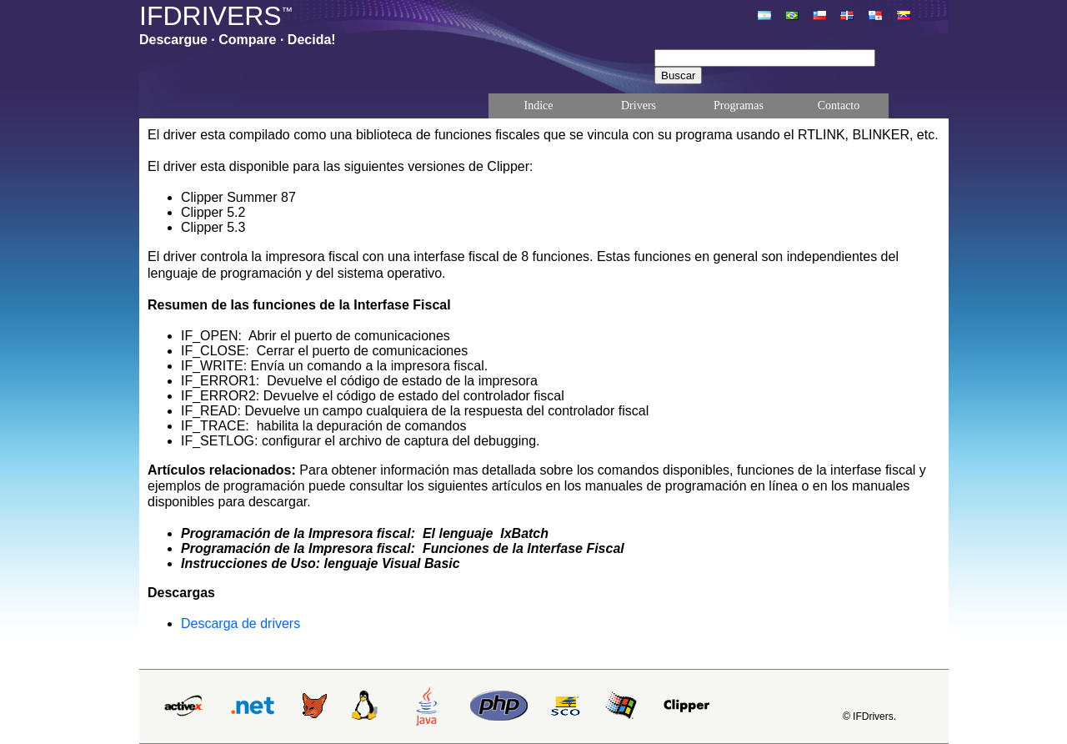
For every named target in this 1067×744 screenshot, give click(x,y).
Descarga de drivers (240, 623)
